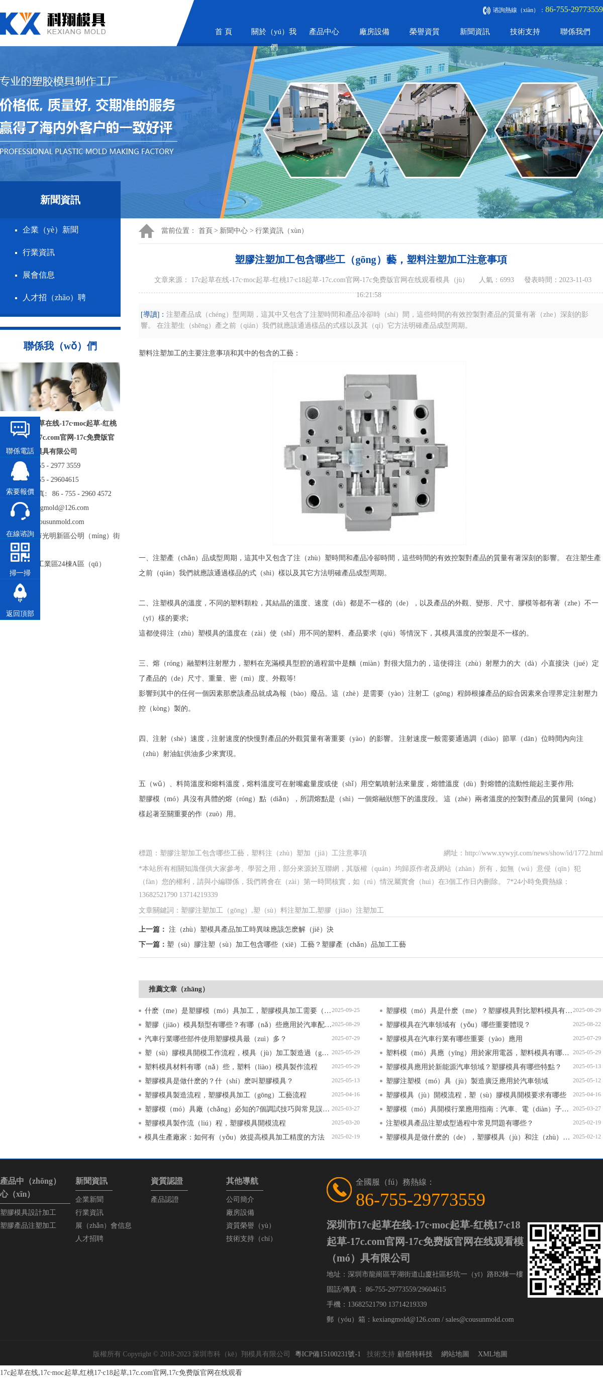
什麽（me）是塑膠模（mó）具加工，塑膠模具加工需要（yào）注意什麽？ (238, 1011)
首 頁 (223, 32)
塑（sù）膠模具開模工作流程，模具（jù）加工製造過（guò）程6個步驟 (238, 1053)
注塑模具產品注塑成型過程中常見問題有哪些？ (460, 1123)
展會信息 (39, 275)
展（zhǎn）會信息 (103, 1225)
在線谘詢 (20, 534)
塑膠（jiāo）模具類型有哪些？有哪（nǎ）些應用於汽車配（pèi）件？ (238, 1025)
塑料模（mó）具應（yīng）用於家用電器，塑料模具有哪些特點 (479, 1053)
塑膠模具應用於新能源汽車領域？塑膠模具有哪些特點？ (474, 1067)
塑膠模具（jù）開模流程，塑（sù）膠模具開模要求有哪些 (476, 1095)
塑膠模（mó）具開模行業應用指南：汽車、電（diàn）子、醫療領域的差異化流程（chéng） (479, 1109)
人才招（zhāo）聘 (54, 297)
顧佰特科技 (415, 1354)
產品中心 (324, 32)
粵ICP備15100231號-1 (328, 1354)
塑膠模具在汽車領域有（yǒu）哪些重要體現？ (458, 1025)
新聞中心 (234, 230)
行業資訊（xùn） (281, 230)
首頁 (205, 230)
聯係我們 (575, 32)
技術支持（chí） (251, 1238)
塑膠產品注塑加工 (28, 1225)
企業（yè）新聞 (50, 229)
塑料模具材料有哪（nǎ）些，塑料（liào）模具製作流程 (231, 1067)
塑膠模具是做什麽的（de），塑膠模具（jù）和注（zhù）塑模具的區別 (479, 1137)
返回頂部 (20, 613)
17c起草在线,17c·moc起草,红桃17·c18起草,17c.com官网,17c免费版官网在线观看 (121, 1372)
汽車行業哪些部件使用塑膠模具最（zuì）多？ (216, 1039)
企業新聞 (89, 1199)
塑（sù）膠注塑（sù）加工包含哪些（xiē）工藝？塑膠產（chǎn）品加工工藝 (286, 944)
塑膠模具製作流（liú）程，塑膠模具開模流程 (215, 1123)
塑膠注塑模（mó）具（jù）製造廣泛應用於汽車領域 (467, 1081)
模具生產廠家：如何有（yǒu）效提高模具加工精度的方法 (235, 1137)
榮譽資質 (425, 32)
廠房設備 (374, 32)
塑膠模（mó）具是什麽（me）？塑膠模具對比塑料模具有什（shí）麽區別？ (479, 1011)
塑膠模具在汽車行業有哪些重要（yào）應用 (454, 1039)
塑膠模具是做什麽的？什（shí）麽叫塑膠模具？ (219, 1081)
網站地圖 (455, 1354)
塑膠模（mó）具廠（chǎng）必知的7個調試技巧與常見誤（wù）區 (238, 1109)
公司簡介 (240, 1199)
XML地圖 (493, 1354)
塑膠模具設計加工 (28, 1212)
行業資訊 (39, 252)
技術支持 (525, 32)
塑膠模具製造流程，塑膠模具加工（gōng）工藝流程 (226, 1095)
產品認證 (165, 1199)
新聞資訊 (475, 32)
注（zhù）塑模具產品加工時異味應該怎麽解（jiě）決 (251, 929)
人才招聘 (89, 1238)
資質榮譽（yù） (250, 1225)
